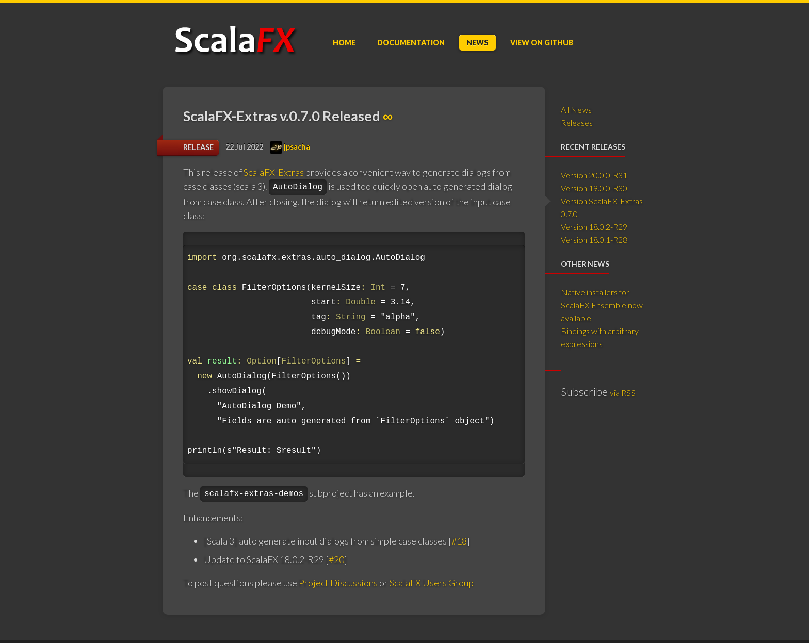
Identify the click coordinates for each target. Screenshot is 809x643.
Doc (411, 42)
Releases (577, 122)
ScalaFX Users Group (432, 582)
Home (344, 42)
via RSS (623, 393)
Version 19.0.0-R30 (594, 188)
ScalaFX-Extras (274, 172)
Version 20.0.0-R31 (594, 175)
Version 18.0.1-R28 (594, 239)
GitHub (541, 42)
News (477, 42)
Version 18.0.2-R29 (594, 227)
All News (576, 109)
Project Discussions (338, 582)
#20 (336, 559)
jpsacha (290, 146)
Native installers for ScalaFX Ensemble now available (602, 305)
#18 (459, 541)
